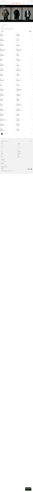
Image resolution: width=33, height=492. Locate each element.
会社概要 (2, 163)
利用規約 (2, 168)
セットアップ (19, 147)
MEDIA (2, 155)
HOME (1, 26)
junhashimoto (4, 24)
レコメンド (2, 145)
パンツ (2, 149)
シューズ (19, 149)
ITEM (1, 151)
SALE (2, 143)
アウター (2, 147)
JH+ (7, 24)
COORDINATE (19, 153)
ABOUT (18, 155)
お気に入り (19, 143)
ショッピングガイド (3, 161)
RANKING (2, 153)
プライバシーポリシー (4, 165)
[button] (1, 14)
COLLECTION (19, 151)
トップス (19, 145)
